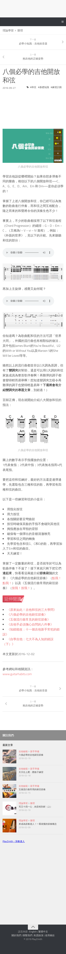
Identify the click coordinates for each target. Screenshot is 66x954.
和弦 (33, 87)
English (33, 931)
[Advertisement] (33, 107)
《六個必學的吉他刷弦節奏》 (27, 614)
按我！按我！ (21, 588)
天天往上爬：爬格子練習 (31, 772)
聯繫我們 (27, 935)
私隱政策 (38, 935)
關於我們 (16, 935)
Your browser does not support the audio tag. (28, 252)
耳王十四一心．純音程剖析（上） (35, 806)
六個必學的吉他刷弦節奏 (31, 754)
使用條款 (50, 935)
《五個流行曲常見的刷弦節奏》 (28, 619)
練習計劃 (57, 87)
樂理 (20, 30)
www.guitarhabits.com (17, 674)
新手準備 (34, 751)
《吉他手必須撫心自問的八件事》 (30, 624)
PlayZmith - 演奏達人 (14, 841)
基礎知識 (44, 87)
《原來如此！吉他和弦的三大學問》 (32, 609)
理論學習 (8, 30)
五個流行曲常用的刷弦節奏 (32, 789)
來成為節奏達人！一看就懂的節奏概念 (38, 824)
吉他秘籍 (23, 751)
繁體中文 (43, 931)
